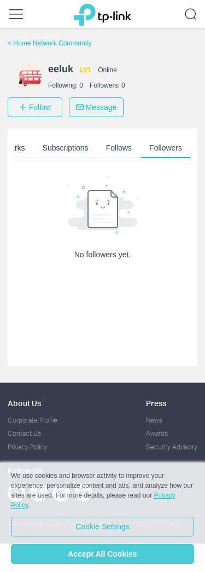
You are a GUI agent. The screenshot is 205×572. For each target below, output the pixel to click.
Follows (119, 147)
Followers (165, 147)
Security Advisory (171, 447)
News (154, 420)
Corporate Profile (32, 420)
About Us (24, 403)
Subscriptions (66, 147)
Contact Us (24, 433)
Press (156, 403)
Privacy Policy (27, 447)
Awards (157, 433)
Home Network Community (50, 43)
